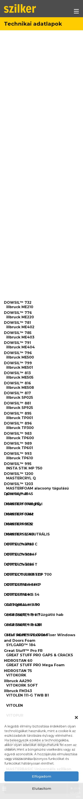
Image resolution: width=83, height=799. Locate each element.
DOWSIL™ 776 (18, 313)
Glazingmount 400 (22, 605)
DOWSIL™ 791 (17, 343)
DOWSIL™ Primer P (22, 585)
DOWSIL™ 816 (17, 383)
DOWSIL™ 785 (17, 333)
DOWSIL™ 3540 (19, 534)
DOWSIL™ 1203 (18, 484)
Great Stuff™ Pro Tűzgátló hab (33, 615)
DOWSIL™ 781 (17, 323)
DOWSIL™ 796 (18, 353)
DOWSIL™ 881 (17, 403)
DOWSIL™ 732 (17, 302)
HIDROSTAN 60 (18, 661)
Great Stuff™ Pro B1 (23, 625)
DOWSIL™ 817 (17, 393)
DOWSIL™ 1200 (18, 474)
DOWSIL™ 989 (18, 443)
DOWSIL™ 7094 (19, 554)
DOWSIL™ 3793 (19, 544)
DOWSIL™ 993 (18, 454)
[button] (76, 717)
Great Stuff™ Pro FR (23, 651)
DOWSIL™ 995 (17, 464)
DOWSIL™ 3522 (18, 524)
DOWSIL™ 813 (17, 373)
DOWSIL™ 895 (17, 413)
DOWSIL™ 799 (18, 363)
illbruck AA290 (18, 681)
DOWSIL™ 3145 (18, 494)
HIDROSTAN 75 (18, 671)
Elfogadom (41, 776)
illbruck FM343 (18, 691)
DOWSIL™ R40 (18, 594)
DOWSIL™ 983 (18, 433)
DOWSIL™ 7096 (19, 564)
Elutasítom (41, 788)
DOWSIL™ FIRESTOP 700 (28, 574)
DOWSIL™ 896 (18, 423)
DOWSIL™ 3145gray (22, 504)
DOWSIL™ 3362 (19, 514)
